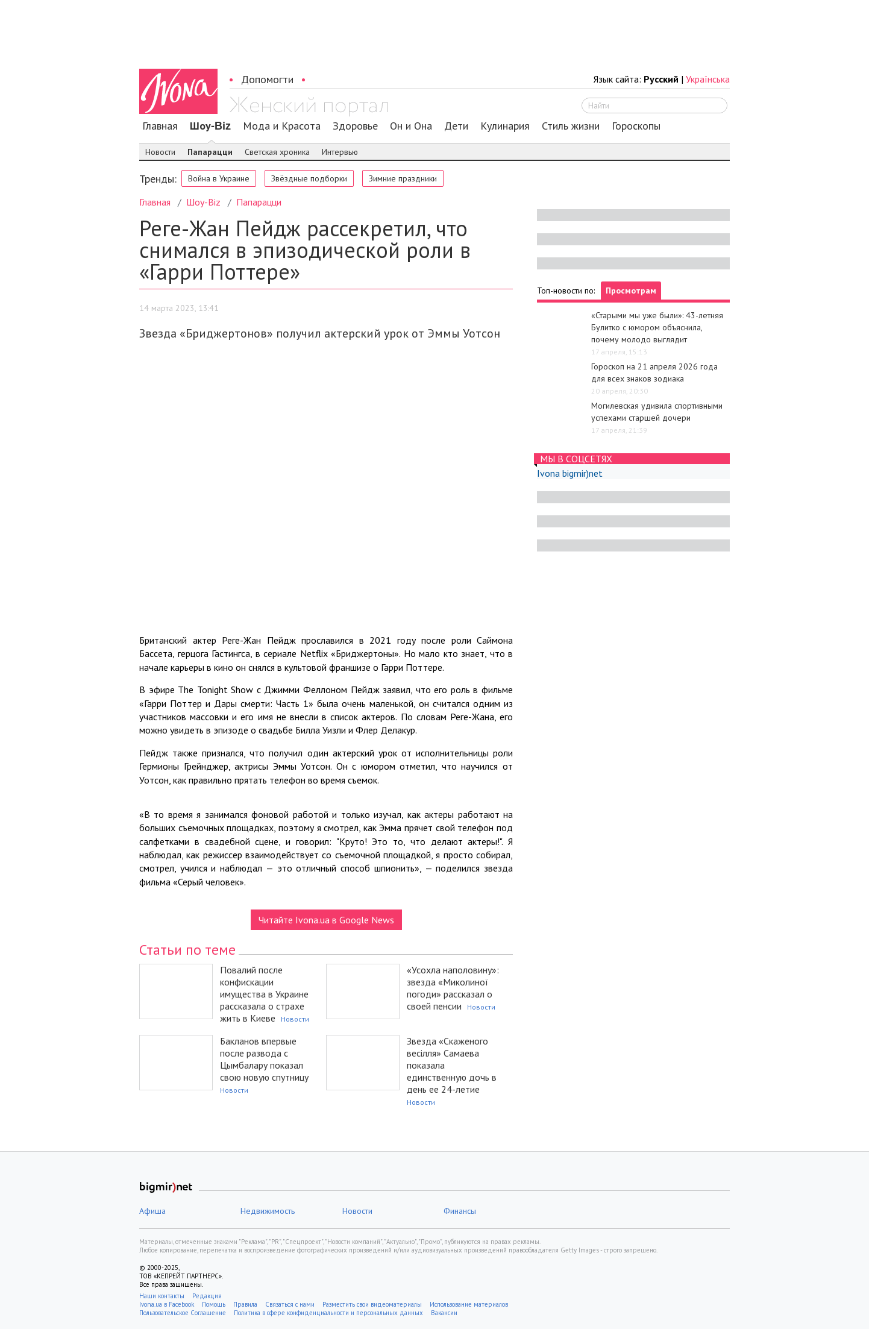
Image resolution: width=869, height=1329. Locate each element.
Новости (160, 152)
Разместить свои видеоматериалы (372, 1304)
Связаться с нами (290, 1304)
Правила (245, 1304)
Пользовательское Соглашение (182, 1313)
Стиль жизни (571, 126)
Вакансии (444, 1313)
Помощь (213, 1304)
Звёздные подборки (309, 178)
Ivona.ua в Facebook (166, 1304)
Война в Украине (218, 178)
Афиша (152, 1210)
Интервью (340, 152)
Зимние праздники (403, 178)
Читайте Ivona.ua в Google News (326, 920)
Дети (456, 126)
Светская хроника (277, 152)
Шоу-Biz (210, 126)
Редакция (207, 1296)
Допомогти (267, 79)
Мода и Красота (282, 126)
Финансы (460, 1210)
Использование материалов (469, 1304)
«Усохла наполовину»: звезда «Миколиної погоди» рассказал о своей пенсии (453, 988)
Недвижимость (267, 1210)
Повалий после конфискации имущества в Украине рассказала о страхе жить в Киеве (264, 994)
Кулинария (505, 126)
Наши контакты (161, 1296)
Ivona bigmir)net (570, 473)
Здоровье (355, 126)
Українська (708, 79)
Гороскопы (636, 126)
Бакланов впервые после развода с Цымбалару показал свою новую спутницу (264, 1059)
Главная (160, 126)
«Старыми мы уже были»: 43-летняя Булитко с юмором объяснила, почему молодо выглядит (657, 327)
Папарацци (210, 152)
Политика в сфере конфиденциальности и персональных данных (328, 1313)
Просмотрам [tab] (631, 290)
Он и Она (411, 126)
